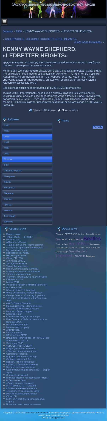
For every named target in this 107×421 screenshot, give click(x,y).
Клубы (7, 182)
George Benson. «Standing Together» (25, 295)
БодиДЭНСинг (14, 314)
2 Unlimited (72, 253)
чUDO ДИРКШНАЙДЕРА (19, 345)
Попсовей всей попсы (18, 253)
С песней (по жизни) (17, 375)
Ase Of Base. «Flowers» (18, 303)
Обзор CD (11, 396)
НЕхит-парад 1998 (16, 255)
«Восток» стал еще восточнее (22, 351)
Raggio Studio (58, 417)
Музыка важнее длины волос (21, 393)
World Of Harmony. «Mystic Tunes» (24, 292)
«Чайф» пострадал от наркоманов (24, 247)
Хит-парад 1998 (14, 343)
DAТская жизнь (14, 332)
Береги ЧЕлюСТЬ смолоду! (20, 290)
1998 (6, 148)
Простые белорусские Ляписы (22, 268)
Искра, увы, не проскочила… (21, 348)
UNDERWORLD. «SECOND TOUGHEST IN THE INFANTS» (41, 38)
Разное (8, 199)
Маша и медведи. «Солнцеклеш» (24, 306)
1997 (6, 142)
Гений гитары (13, 239)
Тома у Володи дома (17, 266)
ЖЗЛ (6, 165)
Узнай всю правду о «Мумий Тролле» (26, 284)
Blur (58, 239)
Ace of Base (79, 244)
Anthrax (81, 234)
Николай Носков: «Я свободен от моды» (27, 377)
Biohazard (95, 244)
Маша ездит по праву (17, 327)
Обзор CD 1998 (14, 258)
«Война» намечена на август (21, 388)
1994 (6, 125)
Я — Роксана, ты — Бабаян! (21, 385)
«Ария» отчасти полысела (20, 383)
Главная (8, 31)
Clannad (60, 234)
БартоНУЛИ (12, 282)
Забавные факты (13, 170)
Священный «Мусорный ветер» (23, 316)
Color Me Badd (92, 247)
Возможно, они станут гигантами (23, 404)
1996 (19, 31)
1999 (6, 153)
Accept (64, 251)
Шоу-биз (8, 221)
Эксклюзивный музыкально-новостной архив (53, 4)
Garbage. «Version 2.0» (18, 359)
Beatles (92, 238)
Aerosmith (79, 256)
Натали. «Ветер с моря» (19, 311)
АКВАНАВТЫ (13, 330)
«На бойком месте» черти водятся (24, 245)
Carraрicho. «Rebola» (17, 353)
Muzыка (52, 110)
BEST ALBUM (68, 239)
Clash (58, 252)
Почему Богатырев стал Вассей (23, 271)
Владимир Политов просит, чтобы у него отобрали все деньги (27, 339)
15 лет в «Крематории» (18, 274)
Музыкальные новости (37, 412)
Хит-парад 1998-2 (15, 260)
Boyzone (90, 256)
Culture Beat (62, 244)
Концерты (9, 187)
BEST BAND (71, 234)
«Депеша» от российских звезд (23, 391)
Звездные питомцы (16, 263)
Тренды (8, 204)
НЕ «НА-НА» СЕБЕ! (16, 335)
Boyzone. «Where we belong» (21, 356)
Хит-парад (9, 216)
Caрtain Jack (62, 247)
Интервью (9, 176)
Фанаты (8, 210)
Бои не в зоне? (14, 287)
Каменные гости (15, 279)
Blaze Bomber (93, 234)
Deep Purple (77, 251)
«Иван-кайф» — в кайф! (19, 237)
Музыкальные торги (17, 250)
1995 (6, 131)
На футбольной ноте (17, 324)
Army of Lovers (76, 247)
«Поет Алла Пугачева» (88, 41)
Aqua (79, 239)
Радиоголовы (13, 234)
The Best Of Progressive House (22, 308)
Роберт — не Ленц (16, 380)
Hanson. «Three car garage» (21, 361)
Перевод (8, 193)
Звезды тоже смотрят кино (20, 367)
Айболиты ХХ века (16, 242)
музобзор (73, 110)
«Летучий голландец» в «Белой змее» (26, 276)
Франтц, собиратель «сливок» (22, 364)
